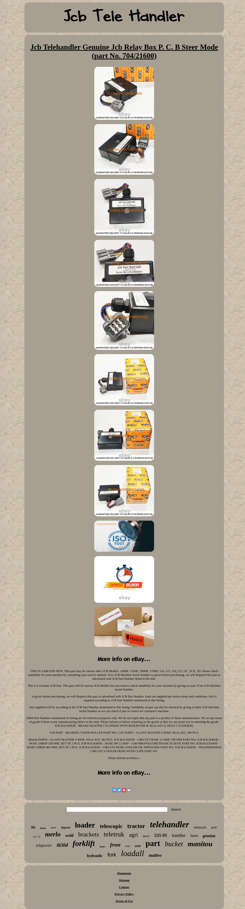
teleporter (44, 845)
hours (102, 846)
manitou (200, 844)
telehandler (169, 824)
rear (127, 846)
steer (53, 827)
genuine (209, 836)
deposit (65, 827)
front (115, 845)
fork (111, 855)
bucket (174, 844)
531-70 (36, 836)
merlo (53, 834)
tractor (136, 826)
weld (69, 835)
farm (194, 835)
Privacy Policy (124, 894)
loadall (132, 853)
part (152, 843)
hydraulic (95, 856)
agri (133, 835)
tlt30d (62, 845)
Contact (124, 887)
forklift (84, 843)
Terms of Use (124, 901)
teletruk (114, 834)
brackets (88, 834)
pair (214, 827)
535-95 (160, 835)
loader (85, 825)
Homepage (124, 873)
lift (33, 827)
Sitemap (124, 880)
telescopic (111, 826)
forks (43, 828)
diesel (146, 836)
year (138, 846)
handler (178, 835)
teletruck (200, 827)
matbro (155, 855)
